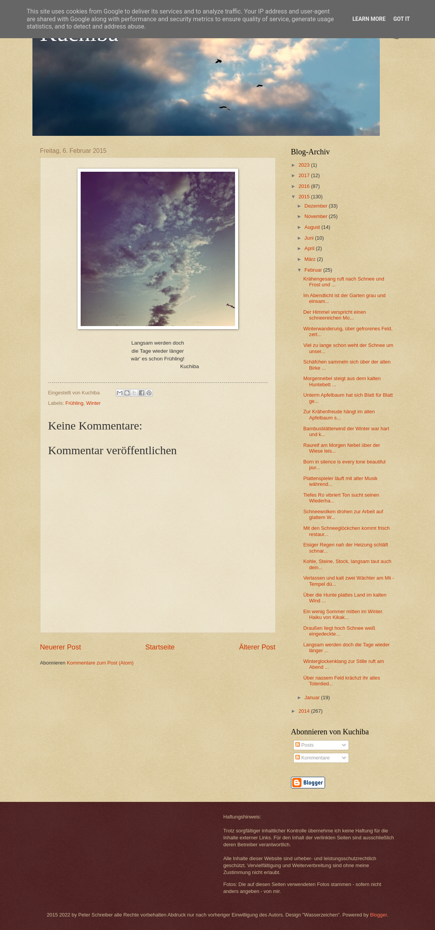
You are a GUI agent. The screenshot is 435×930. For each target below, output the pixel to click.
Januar (313, 697)
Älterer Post (257, 647)
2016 (304, 186)
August (313, 227)
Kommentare (312, 758)
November (317, 216)
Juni (310, 238)
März (311, 259)
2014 (304, 711)
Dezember (317, 206)
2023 (304, 165)
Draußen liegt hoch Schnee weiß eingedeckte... (339, 631)
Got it (401, 19)
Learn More (369, 19)
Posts (304, 745)
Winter (93, 403)
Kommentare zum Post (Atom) (100, 663)
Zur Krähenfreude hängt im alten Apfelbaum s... (339, 414)
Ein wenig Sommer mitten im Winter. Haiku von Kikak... (343, 614)
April (310, 248)
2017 (304, 175)
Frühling (75, 403)
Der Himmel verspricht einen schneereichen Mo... (334, 315)
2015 (304, 197)
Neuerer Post (60, 647)
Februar (314, 270)
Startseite (159, 647)
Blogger (378, 915)
